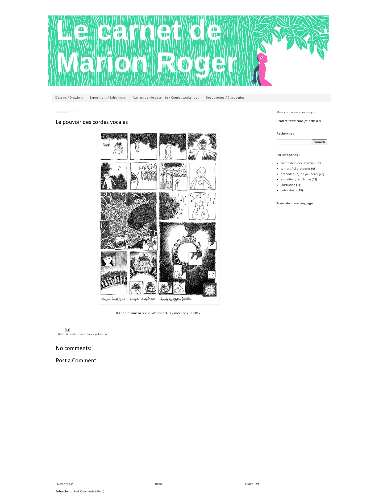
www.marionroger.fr (304, 112)
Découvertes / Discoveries (225, 97)
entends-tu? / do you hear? (299, 174)
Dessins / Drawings (69, 97)
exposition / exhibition (296, 179)
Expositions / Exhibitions (108, 97)
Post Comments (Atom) (89, 491)
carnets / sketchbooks (295, 169)
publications (102, 334)
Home (159, 484)
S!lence (156, 313)
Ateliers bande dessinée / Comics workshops (166, 97)
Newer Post (65, 484)
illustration (288, 185)
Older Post (252, 484)
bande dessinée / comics (80, 334)
